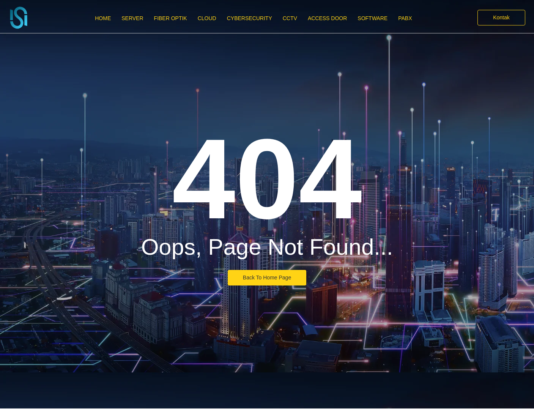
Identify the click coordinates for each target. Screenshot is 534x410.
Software (373, 18)
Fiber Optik (170, 18)
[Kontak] (501, 17)
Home (103, 18)
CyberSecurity (249, 18)
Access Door (327, 18)
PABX (405, 18)
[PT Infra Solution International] (18, 17)
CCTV (290, 18)
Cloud (207, 18)
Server (132, 18)
